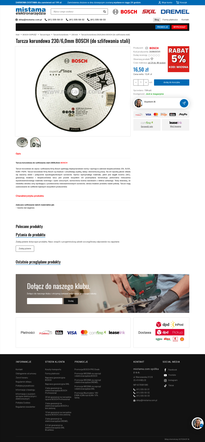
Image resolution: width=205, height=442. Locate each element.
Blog (157, 19)
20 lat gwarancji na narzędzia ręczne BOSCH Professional (58, 398)
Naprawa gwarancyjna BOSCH (55, 378)
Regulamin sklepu (23, 381)
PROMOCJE (162, 27)
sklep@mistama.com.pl (30, 19)
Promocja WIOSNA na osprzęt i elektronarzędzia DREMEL (87, 381)
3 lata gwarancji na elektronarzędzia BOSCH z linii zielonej (57, 405)
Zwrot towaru (22, 377)
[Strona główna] (31, 11)
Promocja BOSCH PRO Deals (87, 369)
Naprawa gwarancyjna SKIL (57, 384)
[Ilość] (141, 82)
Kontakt (185, 19)
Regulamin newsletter (25, 407)
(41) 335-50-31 (55, 19)
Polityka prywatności (25, 385)
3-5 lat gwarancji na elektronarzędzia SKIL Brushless (55, 427)
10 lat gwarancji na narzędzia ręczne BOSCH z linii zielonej (58, 413)
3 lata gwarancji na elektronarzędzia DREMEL (56, 419)
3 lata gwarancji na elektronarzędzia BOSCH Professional (56, 390)
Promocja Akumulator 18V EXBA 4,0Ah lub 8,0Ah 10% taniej (86, 395)
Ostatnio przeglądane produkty (38, 262)
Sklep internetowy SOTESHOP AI (177, 439)
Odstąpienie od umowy (26, 373)
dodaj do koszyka (172, 82)
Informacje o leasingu (25, 390)
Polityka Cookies (23, 402)
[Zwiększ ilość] (135, 82)
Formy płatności (170, 19)
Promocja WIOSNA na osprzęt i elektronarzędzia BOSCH (87, 374)
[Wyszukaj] (104, 12)
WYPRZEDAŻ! (179, 27)
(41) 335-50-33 (98, 19)
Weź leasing (175, 126)
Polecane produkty (29, 226)
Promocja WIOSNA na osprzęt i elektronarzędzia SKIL (87, 387)
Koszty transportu (53, 369)
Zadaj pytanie (25, 248)
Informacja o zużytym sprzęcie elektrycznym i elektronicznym (26, 396)
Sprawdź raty (147, 126)
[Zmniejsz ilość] (146, 82)
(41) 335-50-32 (76, 19)
